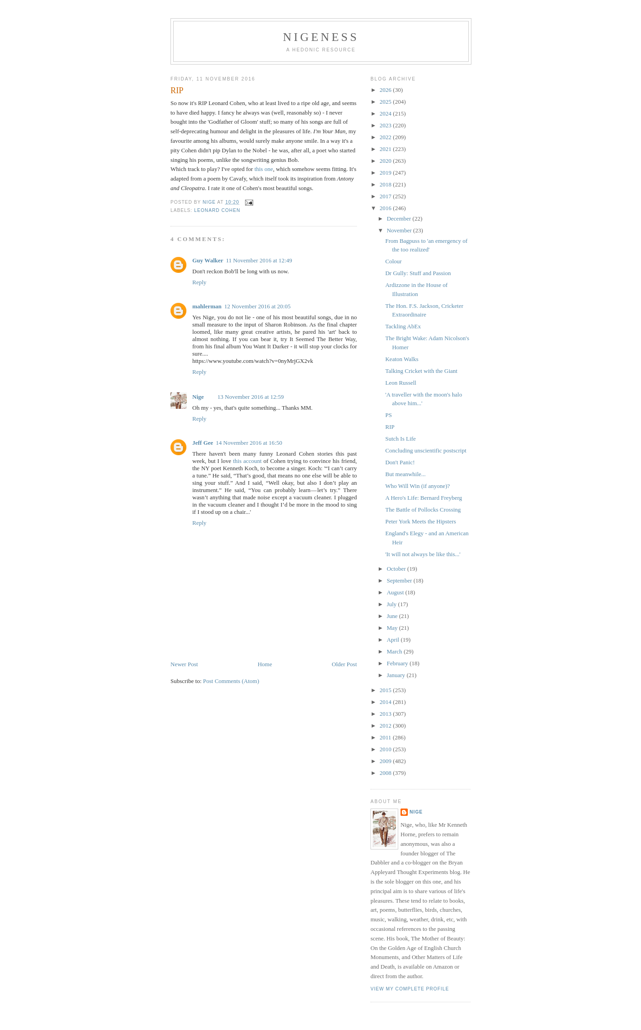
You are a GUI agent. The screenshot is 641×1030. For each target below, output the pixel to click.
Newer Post (184, 664)
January (397, 675)
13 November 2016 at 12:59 (250, 396)
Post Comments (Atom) (231, 681)
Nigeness (321, 37)
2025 (386, 101)
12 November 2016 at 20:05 (257, 306)
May (393, 627)
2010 (386, 749)
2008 (386, 772)
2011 (386, 737)
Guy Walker (207, 260)
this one (264, 169)
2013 (386, 713)
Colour (393, 261)
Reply (199, 282)
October (397, 568)
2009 (386, 761)
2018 (386, 184)
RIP (389, 426)
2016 (386, 208)
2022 (386, 137)
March (395, 651)
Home (265, 664)
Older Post (344, 664)
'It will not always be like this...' (422, 554)
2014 (386, 701)
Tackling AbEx (403, 326)
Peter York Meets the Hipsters (420, 521)
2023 (386, 125)
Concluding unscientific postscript (425, 450)
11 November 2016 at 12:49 (259, 260)
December (400, 218)
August (396, 592)
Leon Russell (400, 382)
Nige (198, 396)
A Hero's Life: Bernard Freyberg (423, 497)
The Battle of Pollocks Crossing (423, 509)
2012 (386, 725)
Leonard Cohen (217, 210)
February (398, 663)
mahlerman (206, 306)
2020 (386, 160)
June (393, 616)
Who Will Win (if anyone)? (417, 485)
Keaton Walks (401, 359)
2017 (386, 196)
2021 (386, 149)
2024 (386, 113)
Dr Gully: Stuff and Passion (418, 273)
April (394, 639)
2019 (386, 172)
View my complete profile (410, 988)
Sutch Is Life (400, 438)
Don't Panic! (400, 462)
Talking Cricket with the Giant (421, 370)
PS (388, 415)
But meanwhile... (405, 474)
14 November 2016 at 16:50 (249, 442)
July (392, 604)
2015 (386, 690)
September (400, 580)
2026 (386, 89)
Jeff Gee (202, 442)
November (400, 230)
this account (247, 460)
